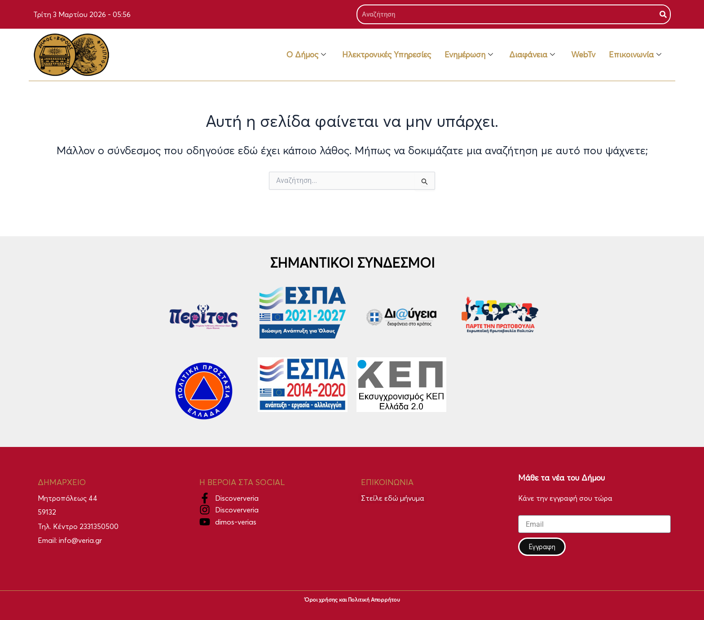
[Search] (663, 14)
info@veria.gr (80, 540)
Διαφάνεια (532, 54)
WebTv (583, 54)
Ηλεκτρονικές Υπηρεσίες (386, 54)
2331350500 (99, 526)
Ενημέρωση (468, 54)
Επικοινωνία (635, 54)
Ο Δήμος (306, 54)
